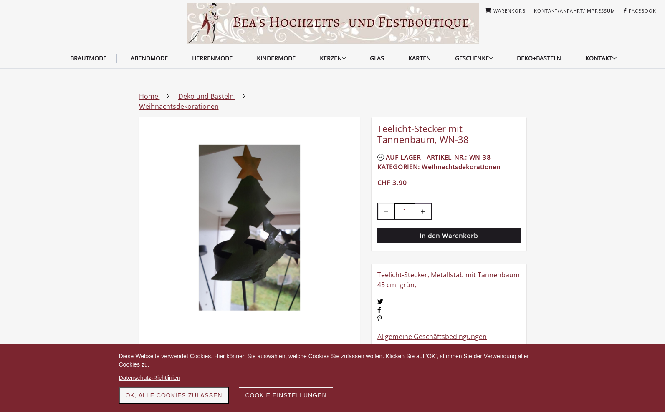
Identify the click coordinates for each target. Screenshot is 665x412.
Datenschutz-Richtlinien (149, 377)
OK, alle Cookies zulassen (174, 395)
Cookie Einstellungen (285, 395)
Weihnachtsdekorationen (461, 167)
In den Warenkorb (449, 235)
